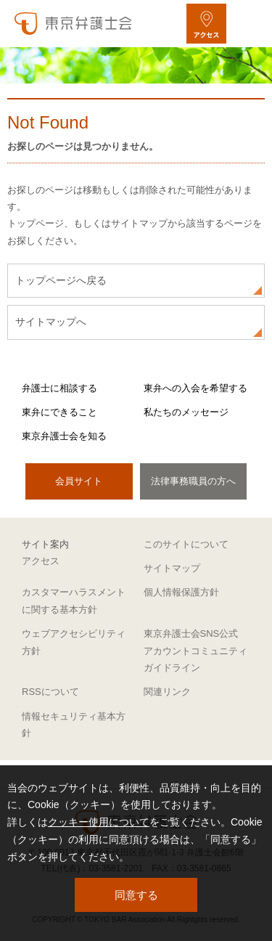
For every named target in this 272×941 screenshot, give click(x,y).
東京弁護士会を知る (64, 436)
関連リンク (167, 691)
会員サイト (78, 481)
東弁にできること (59, 412)
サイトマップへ (50, 321)
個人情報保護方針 (181, 592)
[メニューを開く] (248, 24)
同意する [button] (136, 895)
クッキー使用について (98, 822)
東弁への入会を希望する (195, 388)
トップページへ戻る (61, 280)
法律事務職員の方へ (193, 481)
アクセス (40, 560)
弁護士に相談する (59, 388)
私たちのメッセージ (186, 412)
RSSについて (50, 691)
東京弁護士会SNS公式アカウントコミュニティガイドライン (195, 650)
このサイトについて (186, 544)
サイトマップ (172, 568)
